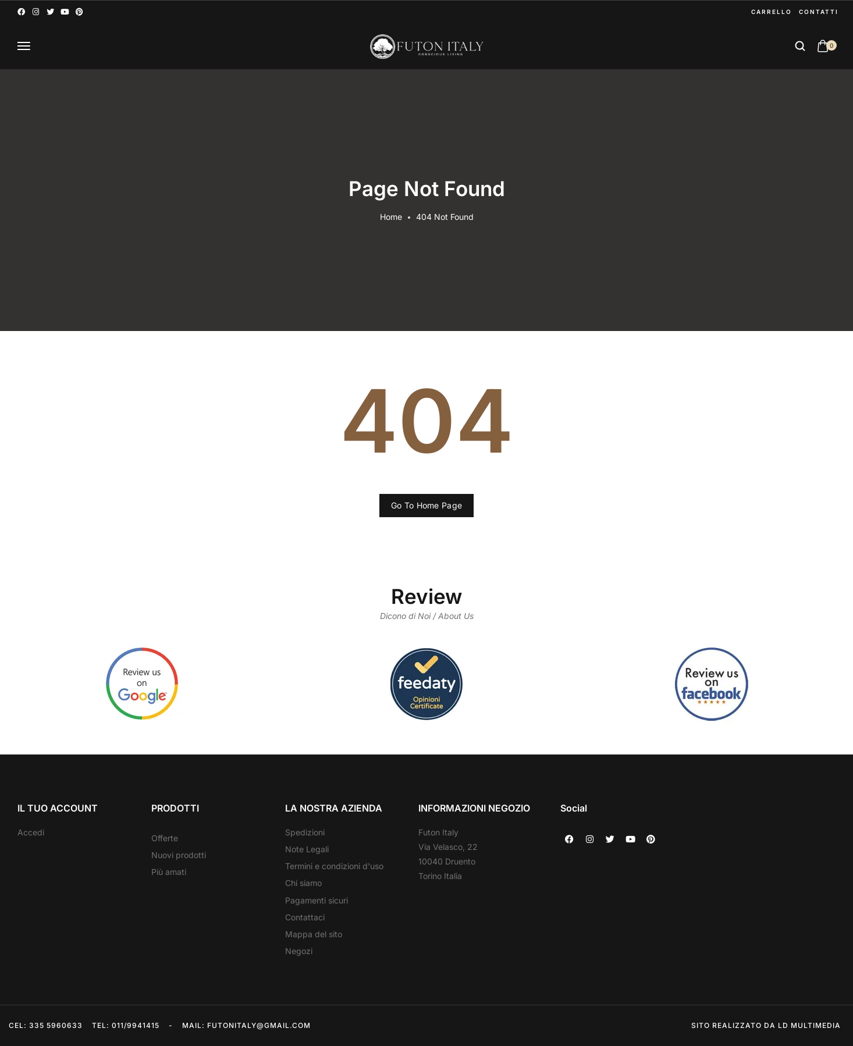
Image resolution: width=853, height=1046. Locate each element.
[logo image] (426, 46)
